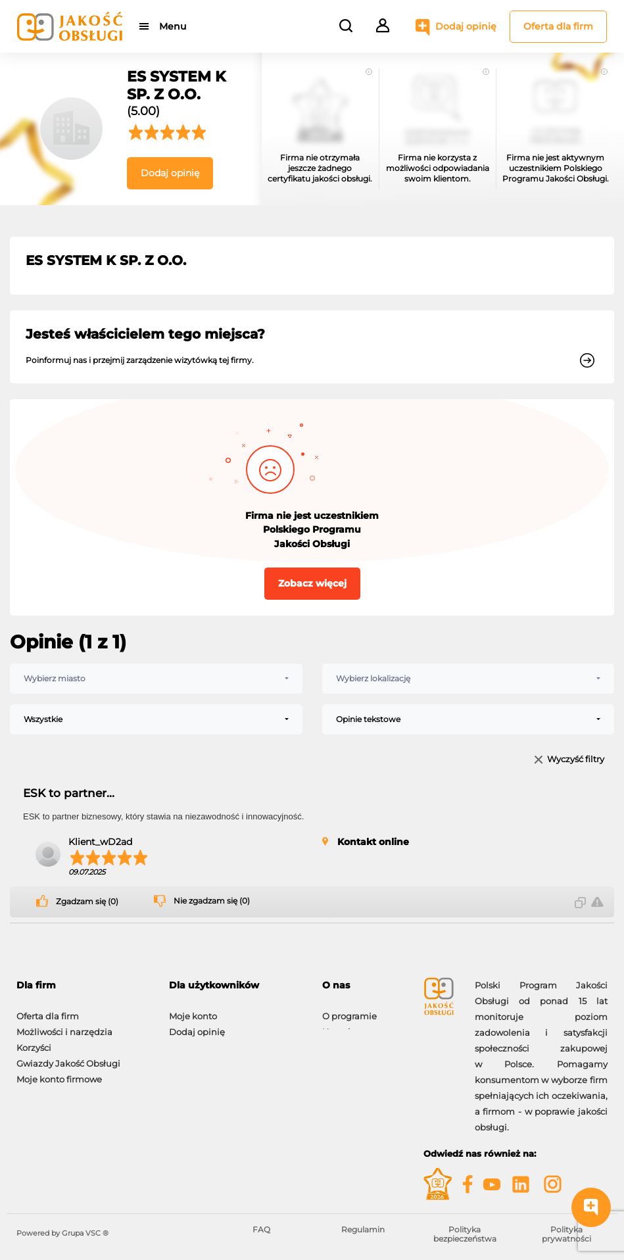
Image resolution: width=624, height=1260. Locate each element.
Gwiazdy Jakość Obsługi (68, 1057)
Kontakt (339, 1025)
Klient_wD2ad (100, 842)
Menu (172, 26)
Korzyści (33, 1041)
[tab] (82, 985)
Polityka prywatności (566, 1234)
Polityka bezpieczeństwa (464, 1234)
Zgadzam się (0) (87, 901)
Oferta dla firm (558, 26)
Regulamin (363, 1229)
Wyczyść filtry (575, 760)
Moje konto (193, 1009)
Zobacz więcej (312, 583)
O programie (349, 1009)
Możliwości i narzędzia (64, 1025)
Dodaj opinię (465, 26)
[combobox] (156, 679)
